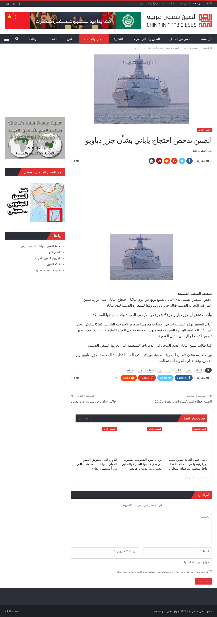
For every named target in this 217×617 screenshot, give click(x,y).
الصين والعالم (95, 39)
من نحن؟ (182, 3)
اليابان (178, 370)
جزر (169, 370)
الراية (8, 611)
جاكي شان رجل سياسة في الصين (93, 401)
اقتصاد (53, 39)
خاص (70, 39)
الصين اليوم (54, 252)
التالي (190, 477)
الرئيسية (206, 39)
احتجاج (199, 370)
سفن (140, 370)
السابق (201, 477)
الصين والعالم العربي (146, 39)
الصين (188, 370)
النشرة (118, 39)
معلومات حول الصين (134, 3)
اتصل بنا (171, 3)
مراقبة (130, 370)
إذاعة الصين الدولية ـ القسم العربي (41, 246)
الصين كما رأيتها (157, 3)
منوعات (34, 39)
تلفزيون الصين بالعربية (48, 258)
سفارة (150, 370)
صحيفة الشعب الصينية (48, 270)
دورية (159, 370)
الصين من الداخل (181, 39)
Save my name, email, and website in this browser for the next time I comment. (162, 572)
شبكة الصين (54, 264)
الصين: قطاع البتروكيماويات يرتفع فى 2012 (183, 401)
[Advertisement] (141, 197)
